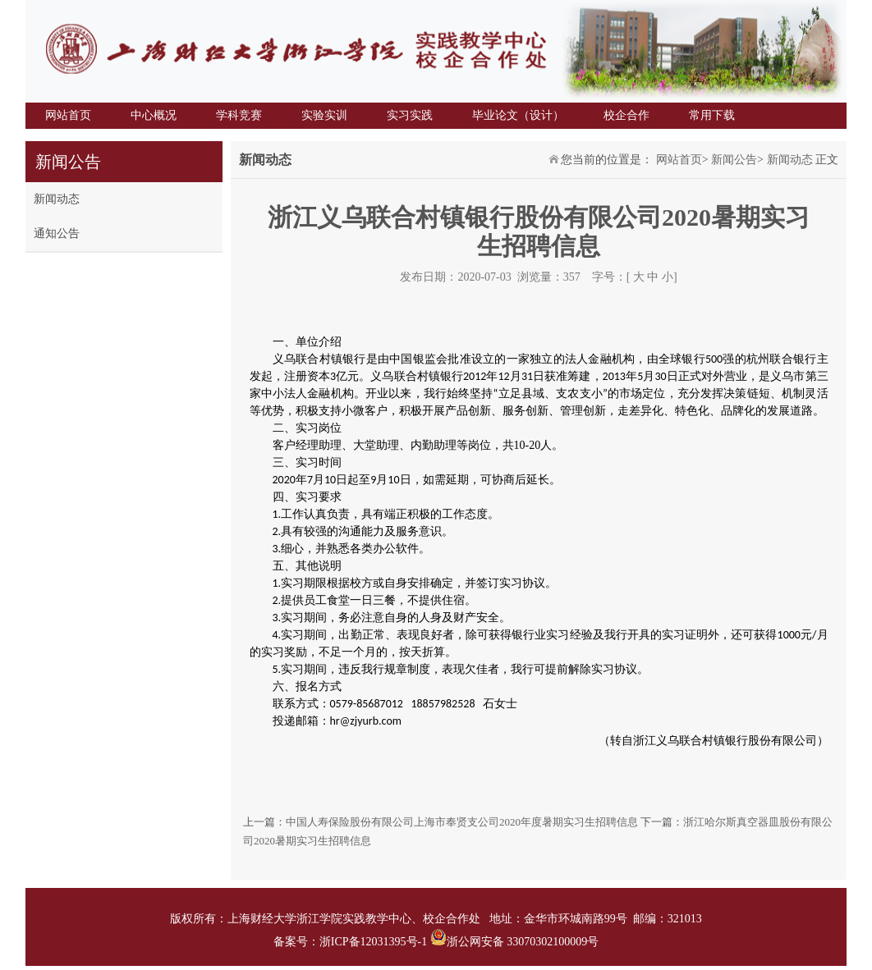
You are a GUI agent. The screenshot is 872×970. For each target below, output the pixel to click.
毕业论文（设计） (518, 115)
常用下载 (712, 115)
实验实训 (324, 115)
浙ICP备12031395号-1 (374, 942)
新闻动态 (57, 199)
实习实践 (410, 115)
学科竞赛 (239, 115)
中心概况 (154, 115)
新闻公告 (734, 159)
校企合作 (626, 115)
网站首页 (68, 115)
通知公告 (57, 233)
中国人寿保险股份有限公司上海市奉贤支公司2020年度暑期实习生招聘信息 (462, 822)
